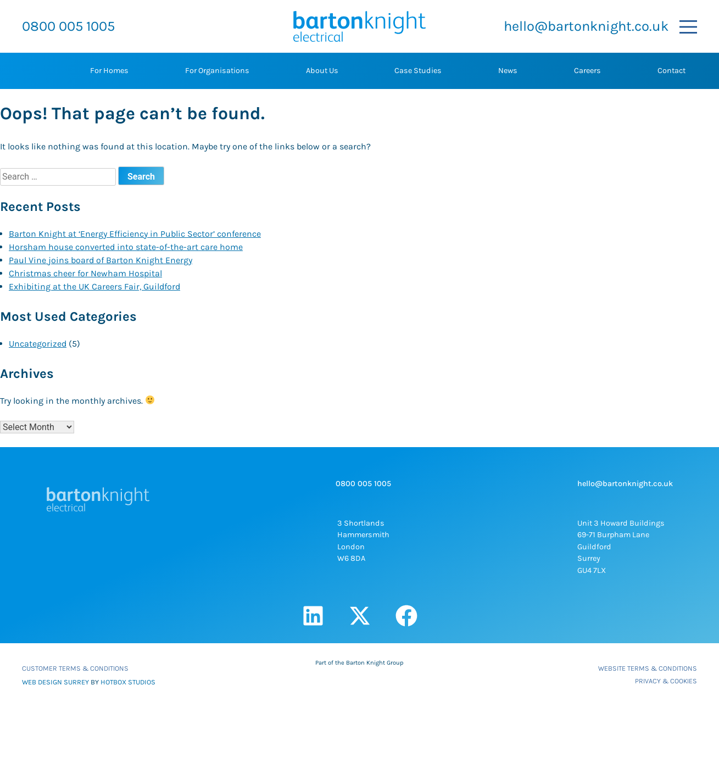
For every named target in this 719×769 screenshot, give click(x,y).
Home (33, 70)
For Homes (109, 70)
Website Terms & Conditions (647, 668)
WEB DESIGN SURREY (55, 682)
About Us (322, 70)
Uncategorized (37, 343)
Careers (587, 70)
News (507, 70)
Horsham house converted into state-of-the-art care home (126, 247)
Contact (671, 70)
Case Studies (418, 70)
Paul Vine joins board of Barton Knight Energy (100, 260)
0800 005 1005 (68, 26)
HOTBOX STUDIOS (128, 682)
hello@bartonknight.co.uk (586, 26)
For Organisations (217, 70)
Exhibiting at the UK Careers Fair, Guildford (94, 286)
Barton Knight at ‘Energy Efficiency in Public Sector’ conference (135, 234)
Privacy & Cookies (666, 681)
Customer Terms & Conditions (75, 668)
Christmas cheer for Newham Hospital (85, 273)
